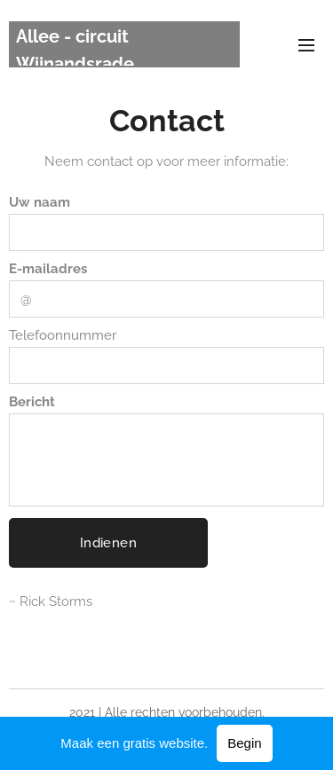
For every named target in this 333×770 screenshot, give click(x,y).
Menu (306, 45)
